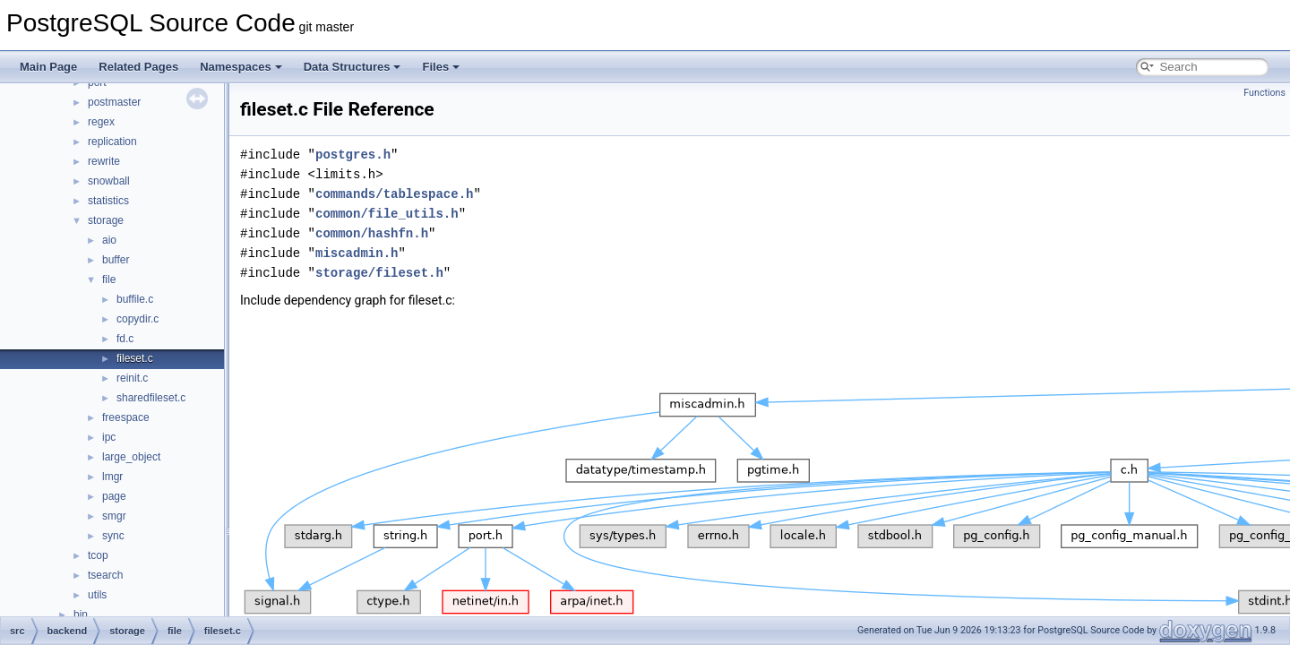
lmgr (112, 476)
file (109, 279)
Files (441, 66)
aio (109, 240)
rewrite (104, 161)
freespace (126, 417)
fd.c (124, 338)
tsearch (105, 575)
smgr (114, 516)
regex (101, 122)
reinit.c (132, 378)
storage (106, 220)
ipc (109, 437)
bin (80, 614)
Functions (1264, 93)
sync (113, 535)
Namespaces (241, 66)
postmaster (114, 102)
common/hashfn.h (371, 233)
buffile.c (134, 299)
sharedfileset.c (150, 397)
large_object (131, 457)
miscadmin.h (356, 253)
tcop (98, 555)
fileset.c (134, 358)
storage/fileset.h (379, 272)
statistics (108, 200)
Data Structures (352, 66)
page (114, 496)
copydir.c (137, 319)
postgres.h (353, 154)
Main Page (48, 66)
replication (112, 141)
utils (97, 595)
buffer (115, 260)
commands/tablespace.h (394, 193)
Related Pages (138, 66)
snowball (109, 181)
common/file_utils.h (387, 213)
